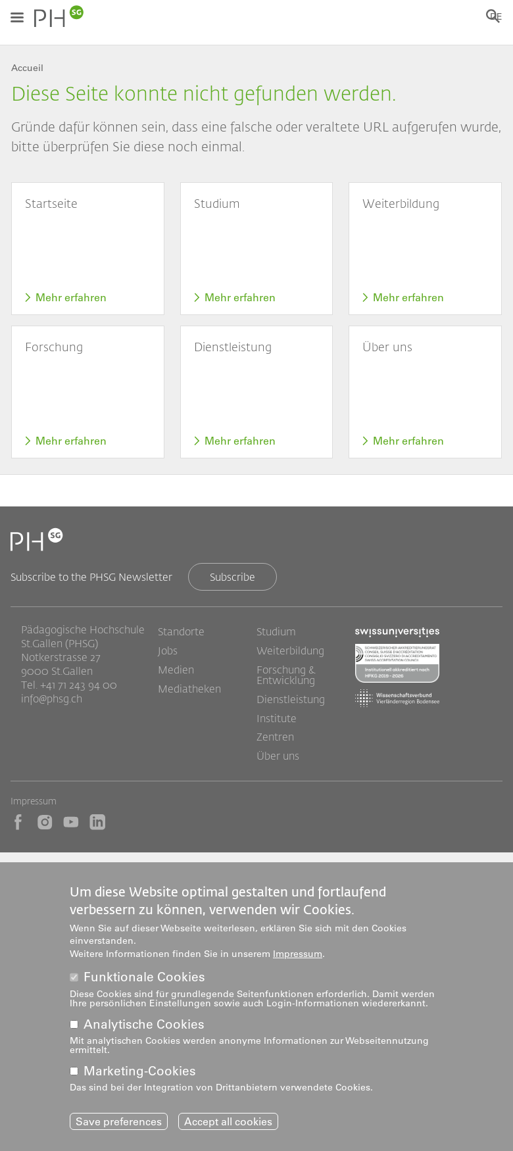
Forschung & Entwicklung (286, 674)
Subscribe (232, 576)
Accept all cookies (228, 1124)
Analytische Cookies (144, 1027)
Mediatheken (189, 688)
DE (496, 16)
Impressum (34, 801)
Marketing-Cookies (140, 1073)
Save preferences (119, 1124)
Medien (176, 669)
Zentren (275, 736)
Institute (276, 718)
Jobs (168, 650)
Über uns (277, 755)
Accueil (27, 68)
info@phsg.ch (51, 698)
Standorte (181, 631)
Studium (276, 631)
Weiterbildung (290, 650)
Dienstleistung (290, 699)
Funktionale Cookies (144, 980)
